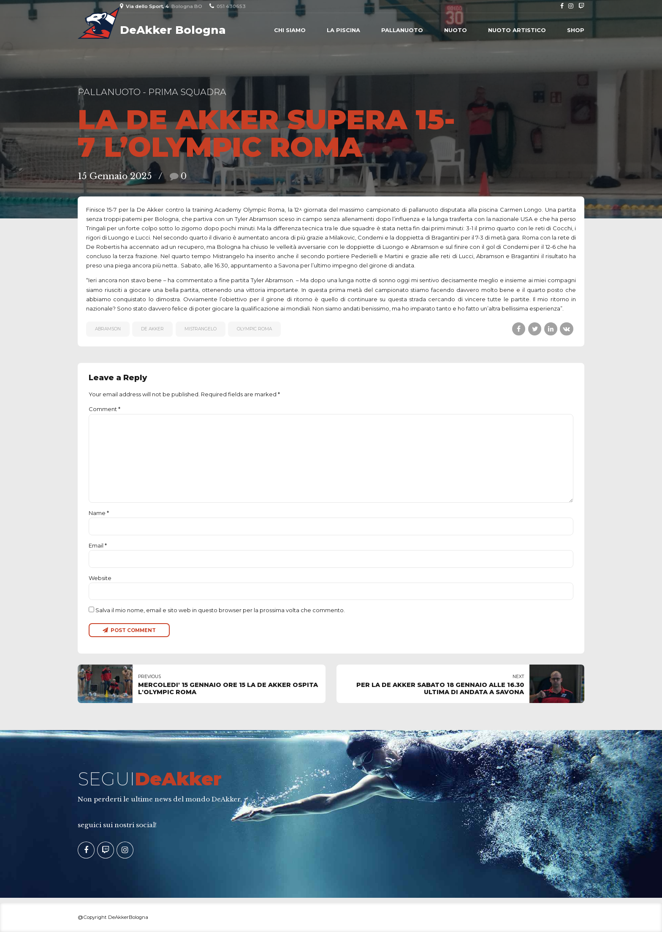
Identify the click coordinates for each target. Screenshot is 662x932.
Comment (104, 409)
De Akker (152, 329)
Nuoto (455, 30)
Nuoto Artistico (517, 30)
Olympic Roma (254, 329)
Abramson (108, 329)
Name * (99, 513)
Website (100, 578)
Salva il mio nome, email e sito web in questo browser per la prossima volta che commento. (220, 610)
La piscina (343, 30)
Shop (575, 30)
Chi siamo (290, 30)
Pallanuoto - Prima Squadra (152, 92)
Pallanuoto (402, 30)
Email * (98, 545)
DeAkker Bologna (173, 30)
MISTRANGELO (200, 329)
